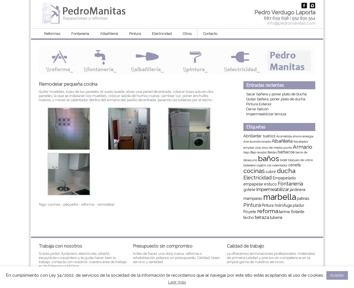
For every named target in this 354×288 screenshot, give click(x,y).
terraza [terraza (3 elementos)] (262, 217)
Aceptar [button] (337, 275)
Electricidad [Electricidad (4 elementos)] (257, 177)
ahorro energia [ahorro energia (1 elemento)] (303, 136)
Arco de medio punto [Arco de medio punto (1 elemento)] (277, 147)
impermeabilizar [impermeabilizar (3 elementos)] (272, 189)
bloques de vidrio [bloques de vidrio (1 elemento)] (300, 160)
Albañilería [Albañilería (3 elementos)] (282, 141)
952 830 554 (303, 18)
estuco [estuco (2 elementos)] (270, 184)
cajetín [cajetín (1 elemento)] (261, 165)
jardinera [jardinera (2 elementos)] (297, 189)
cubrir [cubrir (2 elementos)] (271, 171)
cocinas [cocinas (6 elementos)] (254, 170)
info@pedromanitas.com (291, 23)
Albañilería (109, 34)
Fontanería (80, 34)
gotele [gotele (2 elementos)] (249, 189)
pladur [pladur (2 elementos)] (298, 205)
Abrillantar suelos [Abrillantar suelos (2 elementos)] (259, 136)
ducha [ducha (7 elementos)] (286, 170)
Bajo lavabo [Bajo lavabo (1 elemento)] (258, 152)
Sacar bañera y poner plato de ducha (276, 94)
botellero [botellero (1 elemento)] (249, 165)
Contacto (210, 34)
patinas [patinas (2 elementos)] (303, 198)
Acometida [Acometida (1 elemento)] (284, 136)
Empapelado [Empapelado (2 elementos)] (284, 178)
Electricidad (162, 34)
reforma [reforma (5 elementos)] (267, 211)
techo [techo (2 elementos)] (248, 217)
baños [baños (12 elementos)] (268, 158)
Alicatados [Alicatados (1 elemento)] (300, 141)
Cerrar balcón (257, 109)
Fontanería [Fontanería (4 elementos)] (290, 183)
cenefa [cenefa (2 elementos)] (294, 165)
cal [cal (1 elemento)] (269, 165)
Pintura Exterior (259, 104)
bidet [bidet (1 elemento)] (283, 160)
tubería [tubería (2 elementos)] (276, 217)
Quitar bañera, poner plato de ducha (275, 99)
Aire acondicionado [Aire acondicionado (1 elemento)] (257, 141)
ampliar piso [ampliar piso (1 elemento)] (252, 147)
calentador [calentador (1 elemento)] (279, 165)
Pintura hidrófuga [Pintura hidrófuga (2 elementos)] (277, 205)
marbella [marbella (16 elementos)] (279, 197)
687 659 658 (276, 18)
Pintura (135, 34)
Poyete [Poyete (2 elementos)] (249, 212)
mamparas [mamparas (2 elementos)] (252, 198)
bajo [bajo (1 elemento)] (246, 152)
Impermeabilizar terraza (266, 114)
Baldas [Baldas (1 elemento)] (272, 152)
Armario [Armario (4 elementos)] (302, 147)
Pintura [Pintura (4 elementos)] (252, 205)
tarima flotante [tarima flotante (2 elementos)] (291, 212)
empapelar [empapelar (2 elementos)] (253, 184)
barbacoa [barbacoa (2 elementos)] (286, 152)
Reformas (52, 34)
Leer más (177, 282)
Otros (187, 34)
